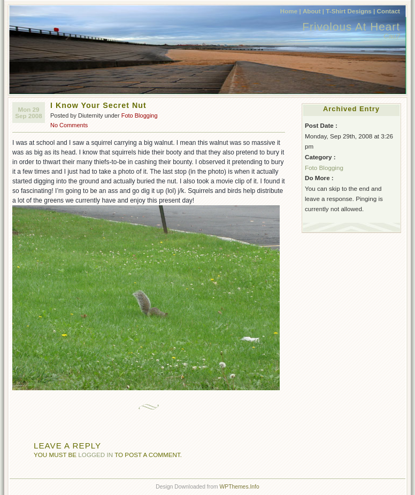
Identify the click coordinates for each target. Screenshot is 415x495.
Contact (388, 10)
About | (313, 10)
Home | (290, 10)
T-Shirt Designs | (350, 10)
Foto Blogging (139, 115)
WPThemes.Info (239, 487)
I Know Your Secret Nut (98, 105)
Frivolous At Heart (351, 26)
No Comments (69, 125)
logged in (95, 454)
